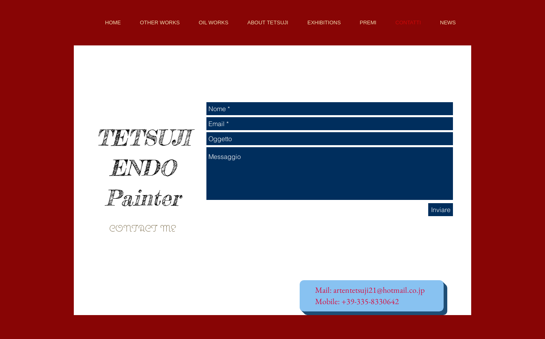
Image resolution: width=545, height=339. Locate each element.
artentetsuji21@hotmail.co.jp (379, 290)
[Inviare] (440, 209)
